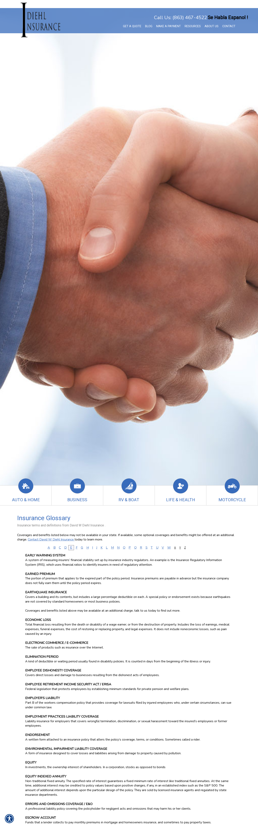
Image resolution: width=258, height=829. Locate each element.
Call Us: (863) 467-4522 (180, 17)
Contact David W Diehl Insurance (51, 539)
